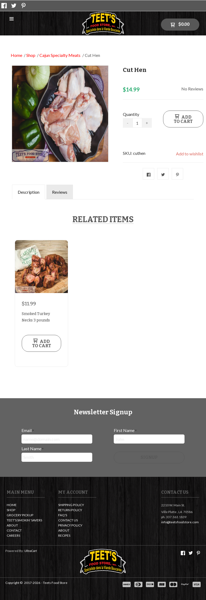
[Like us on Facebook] (4, 5)
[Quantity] (137, 123)
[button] (11, 19)
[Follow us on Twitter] (14, 5)
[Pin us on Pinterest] (23, 5)
